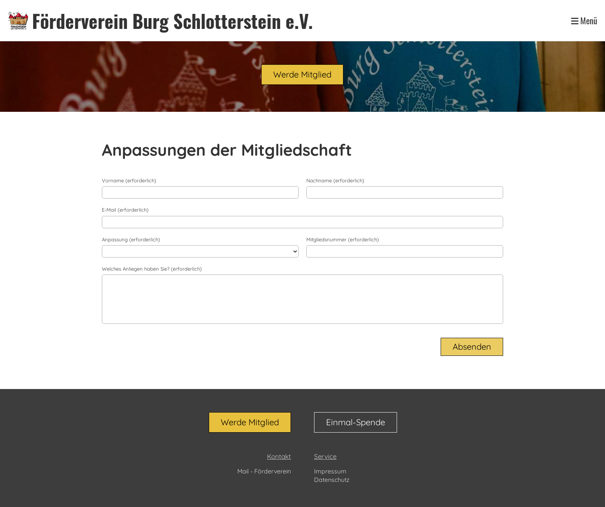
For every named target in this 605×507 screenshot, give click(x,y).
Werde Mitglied (302, 74)
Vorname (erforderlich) (129, 180)
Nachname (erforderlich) (335, 180)
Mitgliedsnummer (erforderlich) (342, 239)
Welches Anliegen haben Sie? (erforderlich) (152, 269)
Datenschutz (332, 479)
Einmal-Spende (355, 422)
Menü (584, 21)
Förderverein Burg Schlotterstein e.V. (172, 21)
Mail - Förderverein (264, 471)
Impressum (330, 471)
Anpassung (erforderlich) (131, 239)
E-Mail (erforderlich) (125, 210)
